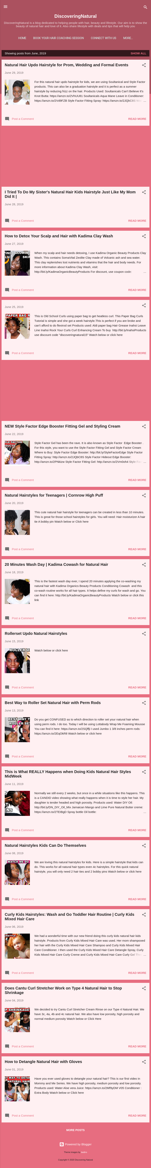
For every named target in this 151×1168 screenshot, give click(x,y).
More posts (75, 1130)
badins (84, 1153)
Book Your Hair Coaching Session (53, 38)
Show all (138, 54)
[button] (144, 67)
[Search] (145, 8)
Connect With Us (98, 38)
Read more (137, 119)
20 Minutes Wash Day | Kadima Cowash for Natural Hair (56, 565)
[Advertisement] (75, 157)
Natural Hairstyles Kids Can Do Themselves (45, 846)
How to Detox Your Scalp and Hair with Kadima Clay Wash (59, 237)
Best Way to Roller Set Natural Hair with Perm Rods (53, 703)
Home (17, 38)
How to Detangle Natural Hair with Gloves (43, 1062)
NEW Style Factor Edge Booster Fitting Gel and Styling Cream (62, 427)
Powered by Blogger (75, 1145)
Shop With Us (128, 38)
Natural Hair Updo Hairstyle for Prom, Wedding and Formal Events (66, 66)
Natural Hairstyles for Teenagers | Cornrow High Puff (54, 496)
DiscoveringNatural (75, 16)
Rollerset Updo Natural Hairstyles (36, 634)
